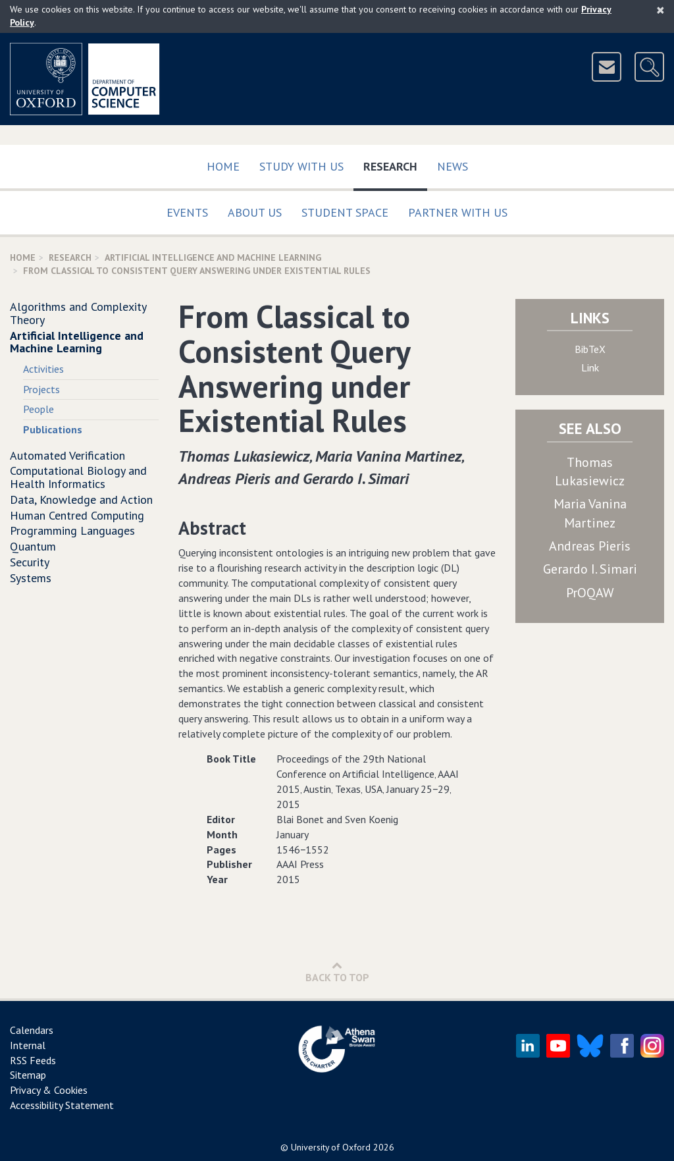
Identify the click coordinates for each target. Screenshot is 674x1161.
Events (187, 212)
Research (395, 163)
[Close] (660, 10)
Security (29, 562)
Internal (27, 1045)
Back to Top (337, 971)
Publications (52, 429)
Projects (41, 389)
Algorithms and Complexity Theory (78, 313)
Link (590, 367)
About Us (255, 212)
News (452, 166)
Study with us (301, 166)
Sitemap (28, 1074)
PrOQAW (590, 592)
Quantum (33, 546)
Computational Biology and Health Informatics (78, 477)
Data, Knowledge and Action (81, 499)
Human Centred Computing (77, 515)
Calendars (31, 1030)
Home (223, 166)
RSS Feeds (33, 1060)
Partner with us (457, 212)
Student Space (344, 212)
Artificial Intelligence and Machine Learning (213, 257)
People (38, 409)
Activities (43, 368)
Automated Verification (67, 455)
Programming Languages (72, 530)
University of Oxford (331, 1147)
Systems (30, 577)
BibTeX (590, 349)
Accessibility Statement (62, 1105)
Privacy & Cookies (49, 1089)
